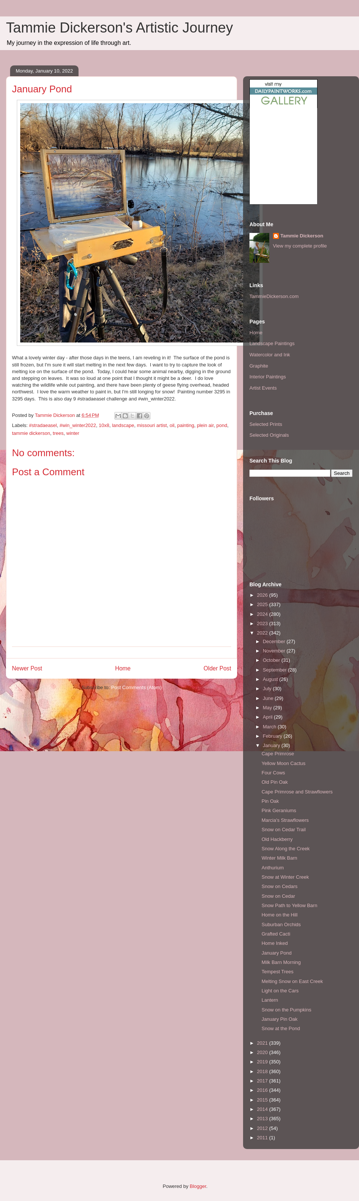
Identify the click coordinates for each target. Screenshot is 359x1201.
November (275, 651)
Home (123, 668)
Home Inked (274, 943)
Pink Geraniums (278, 810)
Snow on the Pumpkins (286, 1010)
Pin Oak (270, 801)
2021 (263, 1043)
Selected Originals (269, 435)
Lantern (269, 1000)
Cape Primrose (277, 753)
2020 (263, 1052)
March (270, 726)
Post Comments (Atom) (136, 687)
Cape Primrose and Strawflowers (296, 792)
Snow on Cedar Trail (283, 829)
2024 (263, 614)
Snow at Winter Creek (285, 877)
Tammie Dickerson (301, 236)
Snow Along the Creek (285, 848)
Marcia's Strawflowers (285, 820)
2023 (263, 623)
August (271, 679)
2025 (263, 604)
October (272, 660)
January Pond (276, 953)
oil (171, 425)
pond (222, 425)
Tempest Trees (277, 971)
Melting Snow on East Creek (292, 981)
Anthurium (272, 867)
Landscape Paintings (272, 343)
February (273, 736)
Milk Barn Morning (281, 962)
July (268, 688)
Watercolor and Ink (269, 354)
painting (185, 425)
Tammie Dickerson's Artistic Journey (119, 28)
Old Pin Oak (274, 782)
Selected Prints (265, 424)
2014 (263, 1109)
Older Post (217, 668)
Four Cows (273, 772)
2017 (263, 1081)
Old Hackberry (276, 839)
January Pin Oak (279, 1019)
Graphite (258, 366)
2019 (263, 1062)
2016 (263, 1090)
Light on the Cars (279, 990)
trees (58, 433)
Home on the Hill (279, 915)
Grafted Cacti (275, 934)
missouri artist (152, 425)
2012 (263, 1128)
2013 (263, 1118)
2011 (263, 1137)
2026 (263, 595)
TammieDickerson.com (273, 296)
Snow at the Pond (280, 1028)
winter (72, 433)
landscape (123, 425)
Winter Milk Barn (279, 858)
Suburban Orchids (281, 924)
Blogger (198, 1186)
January (272, 745)
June (269, 698)
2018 (263, 1071)
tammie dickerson (31, 433)
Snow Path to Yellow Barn (289, 905)
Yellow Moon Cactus (283, 763)
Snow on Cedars (279, 886)
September (275, 670)
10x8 (104, 425)
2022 (263, 633)
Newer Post (27, 668)
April (268, 717)
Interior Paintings (267, 377)
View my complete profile (300, 246)
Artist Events (263, 388)
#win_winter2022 (77, 425)
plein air (205, 425)
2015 (263, 1100)
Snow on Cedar (278, 896)
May (268, 707)
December (275, 641)
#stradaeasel (43, 425)
